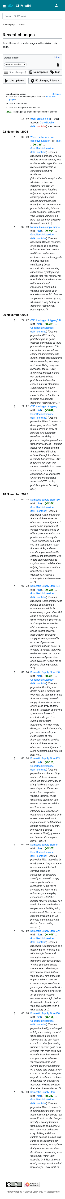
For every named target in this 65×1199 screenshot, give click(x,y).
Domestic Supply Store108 (45, 672)
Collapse (56, 94)
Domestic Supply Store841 (45, 844)
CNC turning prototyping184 (45, 320)
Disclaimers (53, 1191)
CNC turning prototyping (43, 406)
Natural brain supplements (45, 227)
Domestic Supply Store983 (45, 758)
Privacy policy (14, 1191)
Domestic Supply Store (42, 1092)
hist (59, 140)
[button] (57, 57)
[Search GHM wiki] (32, 16)
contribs (41, 126)
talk (33, 126)
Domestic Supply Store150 (45, 499)
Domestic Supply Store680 (45, 1013)
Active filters (11, 57)
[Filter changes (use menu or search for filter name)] (15, 72)
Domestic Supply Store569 (45, 931)
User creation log (40, 118)
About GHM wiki (34, 1191)
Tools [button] (20, 24)
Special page (9, 24)
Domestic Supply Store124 (45, 586)
